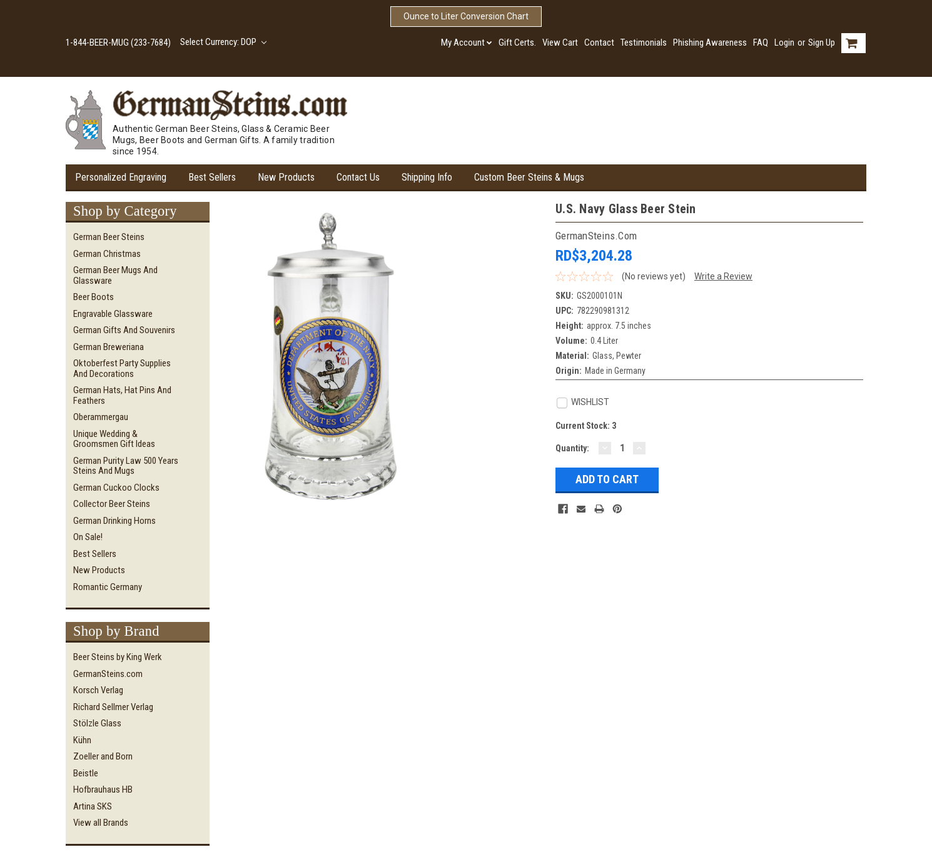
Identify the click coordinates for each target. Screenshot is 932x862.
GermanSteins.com (108, 673)
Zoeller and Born (103, 756)
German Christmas (107, 253)
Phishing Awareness (710, 42)
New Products (286, 177)
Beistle (85, 773)
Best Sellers (212, 177)
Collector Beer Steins (111, 503)
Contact (599, 42)
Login (784, 42)
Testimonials (643, 42)
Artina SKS (92, 806)
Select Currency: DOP (223, 42)
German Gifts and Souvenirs (124, 330)
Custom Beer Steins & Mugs (529, 177)
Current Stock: (585, 426)
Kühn (82, 740)
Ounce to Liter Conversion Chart (466, 16)
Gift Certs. (517, 42)
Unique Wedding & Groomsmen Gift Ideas (114, 439)
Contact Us (358, 177)
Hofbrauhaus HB (103, 789)
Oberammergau (100, 417)
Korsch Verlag (98, 690)
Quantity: (572, 448)
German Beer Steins (108, 237)
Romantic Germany (107, 587)
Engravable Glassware (113, 313)
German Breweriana (108, 347)
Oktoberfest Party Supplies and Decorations (122, 368)
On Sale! (88, 537)
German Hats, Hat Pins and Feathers (122, 395)
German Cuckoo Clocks (116, 487)
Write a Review (723, 276)
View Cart (560, 42)
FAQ (760, 42)
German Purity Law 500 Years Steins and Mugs (125, 466)
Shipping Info (427, 177)
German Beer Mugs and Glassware (115, 275)
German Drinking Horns (114, 520)
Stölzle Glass (97, 723)
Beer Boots (93, 297)
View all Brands (100, 822)
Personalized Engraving (120, 177)
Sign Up (821, 42)
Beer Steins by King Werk (117, 657)
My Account (466, 42)
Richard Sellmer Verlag (113, 707)
